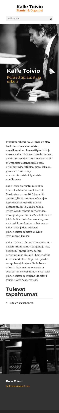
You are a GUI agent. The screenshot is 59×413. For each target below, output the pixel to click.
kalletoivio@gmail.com (18, 386)
